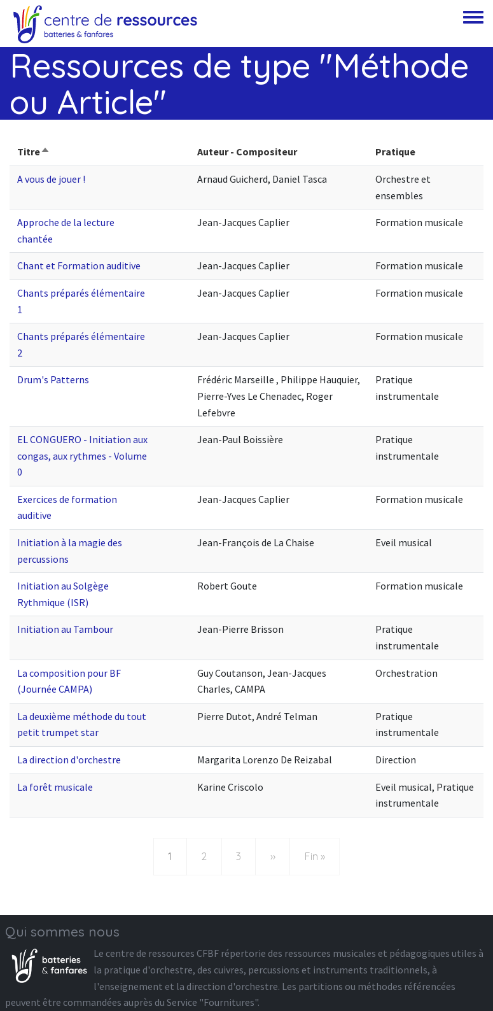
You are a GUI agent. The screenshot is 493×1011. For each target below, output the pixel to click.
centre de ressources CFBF (162, 953)
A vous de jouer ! (51, 179)
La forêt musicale (55, 787)
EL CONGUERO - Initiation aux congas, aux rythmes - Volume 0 (82, 455)
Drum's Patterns (53, 379)
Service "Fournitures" (212, 1002)
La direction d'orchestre (69, 759)
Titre (33, 151)
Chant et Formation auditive (79, 265)
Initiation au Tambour (65, 629)
